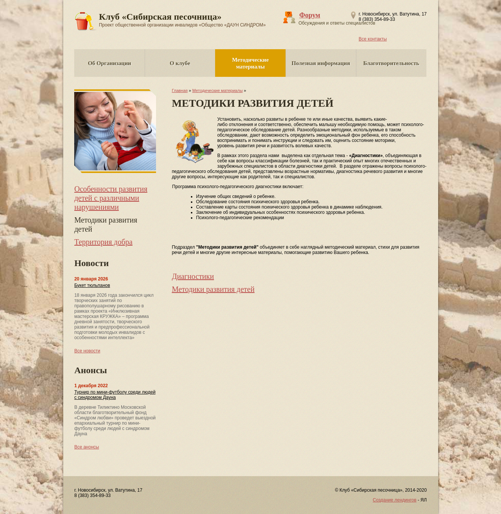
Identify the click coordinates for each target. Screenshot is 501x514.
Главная (180, 90)
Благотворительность (391, 63)
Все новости (87, 351)
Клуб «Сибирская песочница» (182, 20)
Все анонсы (86, 447)
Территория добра (103, 242)
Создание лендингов (394, 500)
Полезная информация (321, 63)
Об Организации (109, 63)
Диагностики (193, 276)
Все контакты (373, 39)
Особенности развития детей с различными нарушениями (110, 198)
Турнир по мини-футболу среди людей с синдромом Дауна (114, 394)
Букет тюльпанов (92, 285)
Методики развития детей (213, 289)
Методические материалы (250, 63)
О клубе (180, 63)
